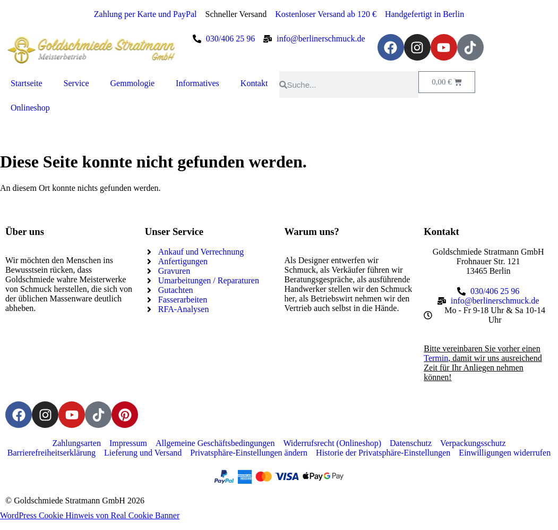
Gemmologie (132, 83)
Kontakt (254, 83)
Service (76, 83)
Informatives (197, 83)
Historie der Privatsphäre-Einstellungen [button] (383, 452)
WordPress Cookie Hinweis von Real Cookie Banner (89, 515)
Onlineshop (30, 107)
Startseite (26, 83)
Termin (436, 358)
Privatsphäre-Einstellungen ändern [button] (248, 452)
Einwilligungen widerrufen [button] (505, 452)
